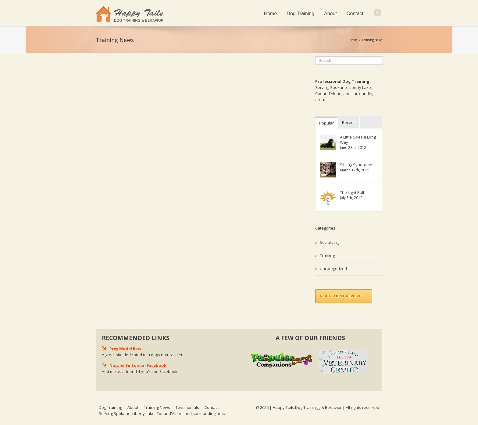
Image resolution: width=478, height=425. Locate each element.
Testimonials (187, 407)
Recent (348, 122)
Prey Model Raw (125, 348)
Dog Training (300, 13)
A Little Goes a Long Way (358, 140)
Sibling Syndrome (356, 164)
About (330, 13)
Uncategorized (333, 268)
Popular (326, 123)
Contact (355, 13)
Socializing (329, 242)
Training (327, 255)
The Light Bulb (353, 192)
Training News (157, 407)
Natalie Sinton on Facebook (137, 365)
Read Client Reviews (341, 296)
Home (270, 13)
